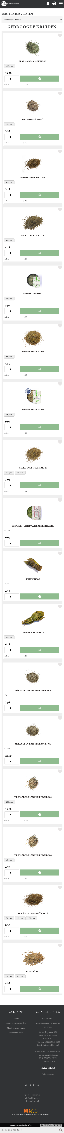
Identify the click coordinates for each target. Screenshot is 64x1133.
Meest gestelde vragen (16, 1027)
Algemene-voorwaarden (16, 1023)
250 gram (9, 66)
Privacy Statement (16, 1032)
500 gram (9, 976)
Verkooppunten (48, 1073)
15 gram (9, 182)
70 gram (20, 473)
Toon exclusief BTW (51, 1125)
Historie (16, 1018)
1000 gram (31, 918)
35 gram (20, 918)
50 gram (9, 124)
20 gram (9, 637)
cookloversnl (32, 1101)
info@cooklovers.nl (51, 1045)
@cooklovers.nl (32, 1094)
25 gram (9, 298)
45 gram (9, 415)
